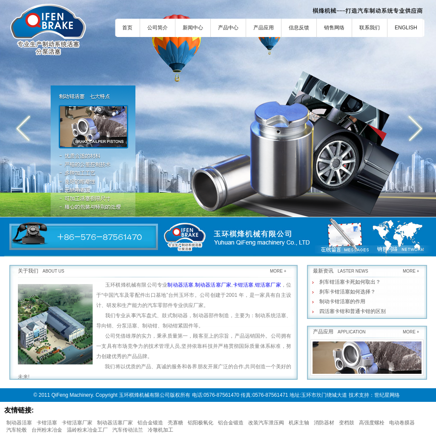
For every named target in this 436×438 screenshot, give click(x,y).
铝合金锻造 (150, 423)
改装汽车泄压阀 (266, 423)
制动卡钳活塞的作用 (342, 301)
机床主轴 (299, 423)
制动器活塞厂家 (213, 285)
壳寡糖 (175, 423)
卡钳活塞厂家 (77, 423)
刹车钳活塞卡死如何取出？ (350, 282)
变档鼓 (346, 423)
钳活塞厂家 (268, 285)
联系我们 (369, 28)
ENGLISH (406, 28)
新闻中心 (193, 28)
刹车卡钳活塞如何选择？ (347, 292)
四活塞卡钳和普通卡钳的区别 (352, 311)
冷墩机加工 (160, 430)
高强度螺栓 (371, 423)
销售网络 (334, 28)
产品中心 (228, 28)
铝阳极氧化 (200, 423)
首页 (127, 28)
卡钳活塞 (242, 285)
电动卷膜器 (402, 423)
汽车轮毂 (16, 430)
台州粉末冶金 (47, 430)
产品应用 (263, 28)
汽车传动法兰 (127, 430)
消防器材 (324, 423)
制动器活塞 (180, 285)
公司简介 (157, 28)
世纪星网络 (387, 395)
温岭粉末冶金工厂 (87, 430)
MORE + (278, 271)
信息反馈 (299, 28)
